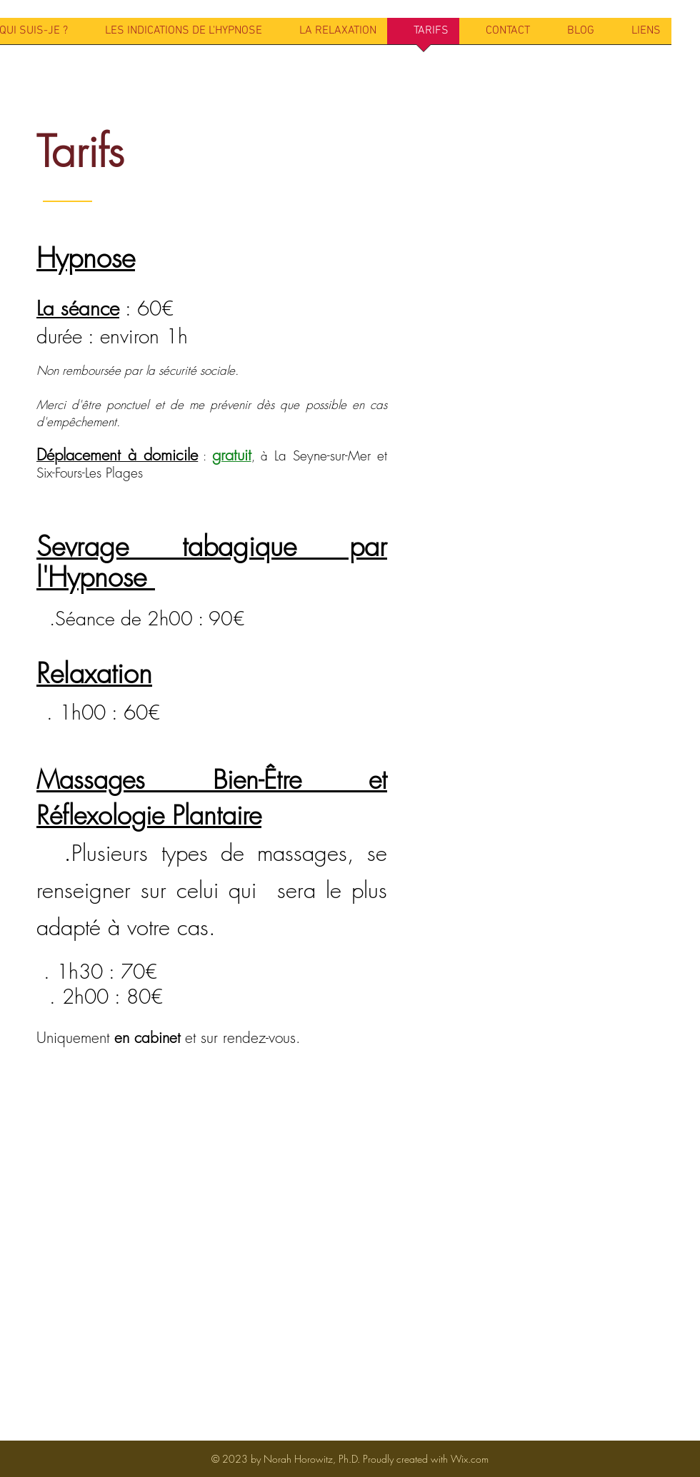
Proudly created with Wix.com (426, 1459)
